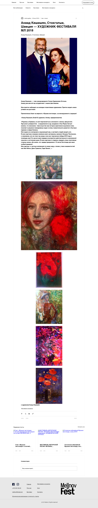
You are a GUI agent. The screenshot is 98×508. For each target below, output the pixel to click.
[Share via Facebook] (21, 413)
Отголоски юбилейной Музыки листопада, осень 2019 (73, 445)
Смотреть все (81, 426)
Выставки (36, 8)
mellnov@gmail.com (17, 492)
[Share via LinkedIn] (29, 413)
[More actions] (76, 18)
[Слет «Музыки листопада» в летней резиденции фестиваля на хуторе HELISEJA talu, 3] (24, 436)
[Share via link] (33, 413)
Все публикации (18, 8)
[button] (82, 8)
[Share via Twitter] (25, 413)
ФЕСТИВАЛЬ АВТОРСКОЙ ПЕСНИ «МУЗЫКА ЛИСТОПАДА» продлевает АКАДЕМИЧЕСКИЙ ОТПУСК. (49, 445)
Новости (28, 8)
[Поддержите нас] (88, 2)
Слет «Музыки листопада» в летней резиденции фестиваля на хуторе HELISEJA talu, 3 (24, 445)
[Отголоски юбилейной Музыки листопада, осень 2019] (74, 436)
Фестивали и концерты (48, 8)
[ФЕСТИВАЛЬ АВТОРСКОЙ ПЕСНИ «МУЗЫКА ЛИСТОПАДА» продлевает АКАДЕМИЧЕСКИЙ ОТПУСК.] (49, 436)
